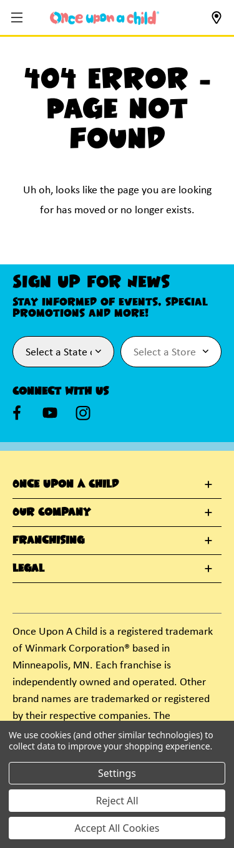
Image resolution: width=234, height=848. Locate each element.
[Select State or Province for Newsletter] (63, 351)
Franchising (48, 540)
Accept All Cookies (117, 828)
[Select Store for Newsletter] (171, 351)
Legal (28, 568)
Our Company (51, 512)
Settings (117, 773)
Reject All (116, 800)
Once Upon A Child (65, 484)
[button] (18, 18)
